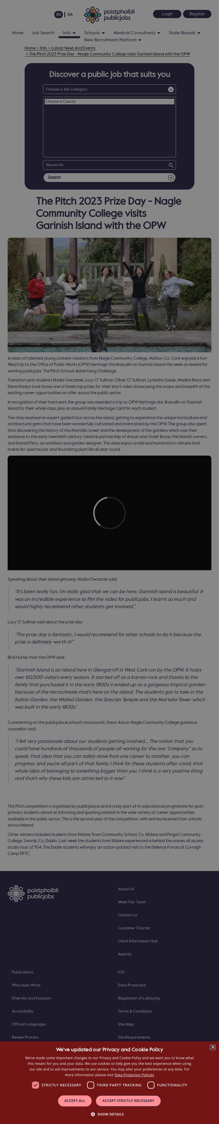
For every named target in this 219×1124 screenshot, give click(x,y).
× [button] (213, 1047)
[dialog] (109, 1082)
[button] (109, 1114)
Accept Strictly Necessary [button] (128, 1100)
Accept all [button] (75, 1100)
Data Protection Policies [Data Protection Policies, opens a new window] (134, 1074)
